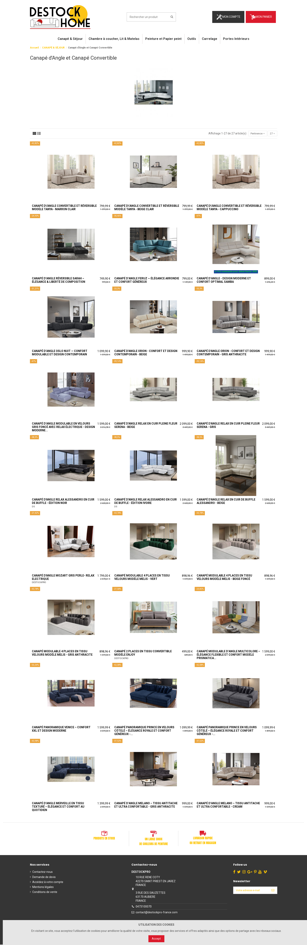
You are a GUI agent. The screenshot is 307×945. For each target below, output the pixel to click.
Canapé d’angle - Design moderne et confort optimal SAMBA (224, 280)
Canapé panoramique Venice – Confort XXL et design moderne (61, 729)
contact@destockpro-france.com (156, 912)
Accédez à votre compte (47, 882)
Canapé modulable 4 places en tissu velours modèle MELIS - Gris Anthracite (62, 653)
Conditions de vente (44, 892)
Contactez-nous (42, 872)
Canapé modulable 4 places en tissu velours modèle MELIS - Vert (142, 577)
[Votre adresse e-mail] (250, 891)
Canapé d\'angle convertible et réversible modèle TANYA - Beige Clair (146, 208)
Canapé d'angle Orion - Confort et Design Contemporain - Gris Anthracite (228, 353)
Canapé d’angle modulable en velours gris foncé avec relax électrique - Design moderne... (63, 427)
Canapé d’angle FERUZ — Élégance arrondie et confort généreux (146, 280)
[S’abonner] (273, 891)
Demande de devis (44, 877)
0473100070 (143, 907)
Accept (156, 938)
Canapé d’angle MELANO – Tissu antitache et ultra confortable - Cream (228, 805)
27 (272, 133)
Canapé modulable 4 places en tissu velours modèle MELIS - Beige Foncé (224, 577)
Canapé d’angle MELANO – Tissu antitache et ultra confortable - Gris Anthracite (146, 805)
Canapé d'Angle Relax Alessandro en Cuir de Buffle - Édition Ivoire (145, 501)
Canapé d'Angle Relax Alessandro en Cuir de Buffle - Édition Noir (63, 501)
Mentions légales (43, 887)
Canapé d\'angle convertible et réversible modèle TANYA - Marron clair (64, 208)
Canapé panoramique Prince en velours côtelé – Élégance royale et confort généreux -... (144, 731)
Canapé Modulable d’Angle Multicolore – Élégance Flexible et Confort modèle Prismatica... (228, 655)
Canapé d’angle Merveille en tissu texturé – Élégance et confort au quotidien (58, 807)
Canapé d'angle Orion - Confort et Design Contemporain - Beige (145, 353)
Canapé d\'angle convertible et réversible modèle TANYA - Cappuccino (229, 208)
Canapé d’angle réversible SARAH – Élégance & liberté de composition (58, 280)
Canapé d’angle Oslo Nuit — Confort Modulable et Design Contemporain (59, 353)
